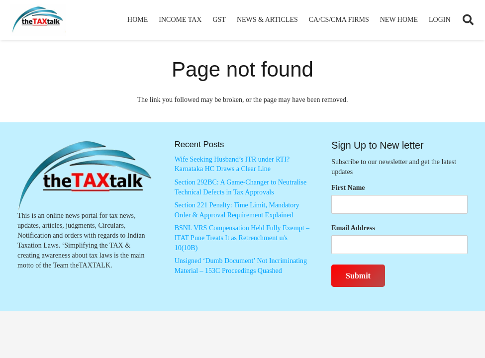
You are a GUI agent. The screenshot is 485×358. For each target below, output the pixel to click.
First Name (348, 187)
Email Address (353, 228)
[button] (468, 19)
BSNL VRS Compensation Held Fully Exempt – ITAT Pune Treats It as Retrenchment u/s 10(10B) (242, 237)
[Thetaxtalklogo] (38, 20)
